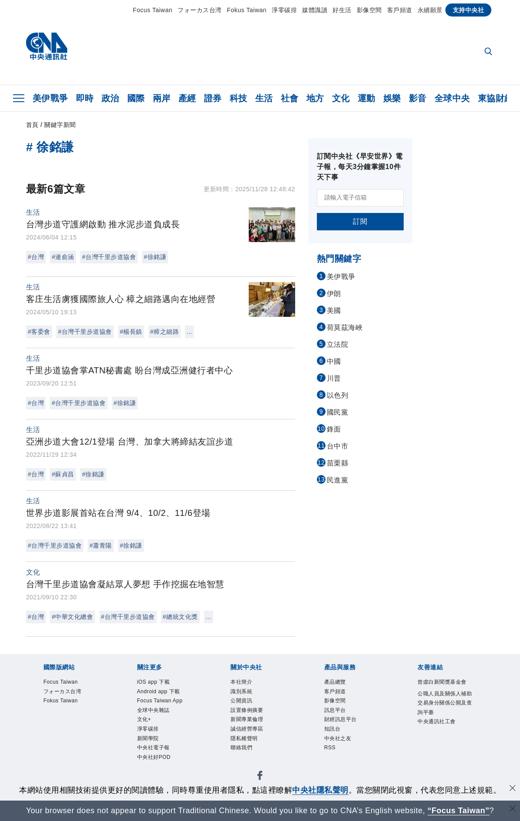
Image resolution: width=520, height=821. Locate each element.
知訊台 (336, 742)
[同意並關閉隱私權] (513, 789)
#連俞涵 (63, 256)
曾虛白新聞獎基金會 (446, 689)
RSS (332, 765)
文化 (341, 98)
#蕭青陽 (100, 545)
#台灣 (36, 256)
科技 (238, 98)
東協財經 (495, 98)
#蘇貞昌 (63, 474)
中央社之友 (344, 753)
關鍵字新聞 (60, 124)
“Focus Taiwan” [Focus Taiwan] (459, 810)
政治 (110, 98)
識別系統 (246, 695)
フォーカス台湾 (200, 10)
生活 (264, 98)
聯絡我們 (246, 765)
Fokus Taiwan (247, 10)
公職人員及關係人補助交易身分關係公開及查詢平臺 (446, 724)
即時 (85, 98)
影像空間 (369, 10)
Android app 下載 (164, 701)
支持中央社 (468, 10)
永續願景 (430, 10)
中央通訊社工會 (446, 753)
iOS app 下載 (161, 683)
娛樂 (392, 98)
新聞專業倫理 (254, 730)
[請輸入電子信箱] (360, 197)
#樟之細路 (164, 331)
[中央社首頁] (46, 48)
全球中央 (452, 98)
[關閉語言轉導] (513, 809)
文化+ (147, 753)
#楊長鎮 (131, 331)
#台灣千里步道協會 (109, 256)
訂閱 (360, 221)
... (189, 331)
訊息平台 (340, 718)
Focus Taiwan (152, 10)
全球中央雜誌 (161, 742)
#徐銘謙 (155, 256)
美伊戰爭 (50, 98)
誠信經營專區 (254, 742)
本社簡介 (246, 683)
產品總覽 (340, 683)
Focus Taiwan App (162, 724)
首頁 (32, 124)
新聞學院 (153, 777)
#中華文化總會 (72, 616)
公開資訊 (246, 706)
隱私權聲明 (250, 753)
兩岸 (162, 98)
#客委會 (39, 331)
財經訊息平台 (348, 730)
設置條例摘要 (254, 718)
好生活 (342, 10)
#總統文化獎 (180, 616)
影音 (418, 98)
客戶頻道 (399, 10)
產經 (187, 98)
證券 (213, 98)
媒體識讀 (314, 10)
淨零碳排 (284, 10)
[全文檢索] (489, 52)
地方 (315, 98)
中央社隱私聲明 (320, 790)
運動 (366, 98)
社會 (290, 98)
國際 (136, 98)
